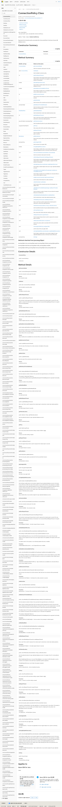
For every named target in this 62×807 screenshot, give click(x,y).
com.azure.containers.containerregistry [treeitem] (6, 531)
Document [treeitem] (5, 35)
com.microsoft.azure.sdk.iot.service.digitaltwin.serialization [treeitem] (8, 419)
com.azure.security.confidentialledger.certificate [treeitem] (7, 573)
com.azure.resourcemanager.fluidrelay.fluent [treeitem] (7, 602)
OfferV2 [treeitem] (4, 100)
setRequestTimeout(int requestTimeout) (41, 214)
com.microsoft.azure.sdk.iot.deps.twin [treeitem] (8, 449)
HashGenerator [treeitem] (6, 58)
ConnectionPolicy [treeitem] (6, 16)
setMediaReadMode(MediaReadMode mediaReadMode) (44, 195)
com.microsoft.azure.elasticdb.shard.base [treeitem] (8, 727)
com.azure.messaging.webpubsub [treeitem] (8, 528)
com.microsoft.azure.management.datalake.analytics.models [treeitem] (8, 767)
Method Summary (22, 24)
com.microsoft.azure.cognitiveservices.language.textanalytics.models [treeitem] (7, 655)
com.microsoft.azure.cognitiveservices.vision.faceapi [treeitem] (8, 701)
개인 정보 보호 (23, 806)
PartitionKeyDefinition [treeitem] (7, 106)
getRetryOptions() (37, 136)
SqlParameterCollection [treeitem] (7, 160)
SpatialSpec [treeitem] (5, 153)
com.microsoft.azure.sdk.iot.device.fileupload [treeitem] (7, 360)
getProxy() (35, 125)
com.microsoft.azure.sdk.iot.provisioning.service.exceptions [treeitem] (8, 475)
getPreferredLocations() (38, 121)
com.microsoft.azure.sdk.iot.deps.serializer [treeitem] (8, 446)
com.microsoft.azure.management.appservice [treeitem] (7, 755)
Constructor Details (23, 26)
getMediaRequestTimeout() (39, 115)
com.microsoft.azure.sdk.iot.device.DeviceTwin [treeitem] (7, 330)
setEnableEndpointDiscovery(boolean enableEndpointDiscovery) (45, 164)
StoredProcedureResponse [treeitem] (8, 167)
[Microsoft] (2, 1)
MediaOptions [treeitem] (6, 88)
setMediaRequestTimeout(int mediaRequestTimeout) (43, 199)
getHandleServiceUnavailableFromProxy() (41, 88)
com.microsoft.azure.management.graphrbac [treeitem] (6, 280)
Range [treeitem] (4, 131)
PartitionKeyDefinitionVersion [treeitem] (8, 108)
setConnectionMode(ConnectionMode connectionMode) (44, 152)
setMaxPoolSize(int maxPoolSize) (40, 182)
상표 (45, 806)
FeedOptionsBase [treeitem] (6, 53)
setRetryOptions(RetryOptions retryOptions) (42, 220)
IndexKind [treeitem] (5, 69)
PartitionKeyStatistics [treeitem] (7, 117)
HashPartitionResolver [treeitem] (7, 62)
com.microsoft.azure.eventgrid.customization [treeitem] (8, 195)
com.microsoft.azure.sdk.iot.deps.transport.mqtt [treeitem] (8, 442)
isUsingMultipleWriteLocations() (39, 146)
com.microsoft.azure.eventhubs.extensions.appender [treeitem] (8, 485)
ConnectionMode (22, 66)
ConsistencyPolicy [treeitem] (6, 21)
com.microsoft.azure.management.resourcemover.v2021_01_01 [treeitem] (7, 495)
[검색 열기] (56, 2)
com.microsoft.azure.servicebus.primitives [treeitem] (8, 247)
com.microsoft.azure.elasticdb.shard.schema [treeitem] (8, 745)
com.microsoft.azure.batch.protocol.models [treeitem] (7, 322)
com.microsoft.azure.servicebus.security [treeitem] (8, 255)
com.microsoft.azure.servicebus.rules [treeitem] (8, 251)
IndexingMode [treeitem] (6, 73)
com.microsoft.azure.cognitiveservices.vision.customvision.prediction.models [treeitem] (8, 687)
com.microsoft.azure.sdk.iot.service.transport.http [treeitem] (7, 408)
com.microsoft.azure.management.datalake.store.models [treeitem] (7, 776)
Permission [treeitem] (5, 124)
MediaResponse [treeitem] (6, 93)
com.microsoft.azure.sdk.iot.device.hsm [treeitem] (7, 363)
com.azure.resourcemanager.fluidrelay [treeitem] (7, 606)
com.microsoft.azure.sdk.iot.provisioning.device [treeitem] (7, 461)
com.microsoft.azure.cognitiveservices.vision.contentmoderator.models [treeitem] (7, 676)
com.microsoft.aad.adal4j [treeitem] (7, 621)
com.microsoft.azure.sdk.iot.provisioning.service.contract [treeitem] (7, 472)
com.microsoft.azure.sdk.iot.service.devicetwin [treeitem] (7, 397)
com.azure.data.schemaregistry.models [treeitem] (8, 504)
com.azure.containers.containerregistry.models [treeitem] (7, 534)
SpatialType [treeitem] (5, 155)
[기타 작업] (59, 9)
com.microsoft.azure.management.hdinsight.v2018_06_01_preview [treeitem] (6, 299)
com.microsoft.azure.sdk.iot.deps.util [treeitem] (8, 453)
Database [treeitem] (5, 25)
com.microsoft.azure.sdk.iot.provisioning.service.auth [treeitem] (7, 464)
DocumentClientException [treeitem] (8, 40)
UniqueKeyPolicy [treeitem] (6, 180)
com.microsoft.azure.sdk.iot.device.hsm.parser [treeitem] (7, 378)
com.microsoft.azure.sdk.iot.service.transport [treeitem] (7, 427)
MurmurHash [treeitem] (5, 95)
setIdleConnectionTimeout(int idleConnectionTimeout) (44, 177)
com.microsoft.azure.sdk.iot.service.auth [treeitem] (7, 389)
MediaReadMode (22, 110)
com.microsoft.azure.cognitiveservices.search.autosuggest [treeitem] (7, 660)
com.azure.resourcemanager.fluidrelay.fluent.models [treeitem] (7, 614)
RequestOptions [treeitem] (6, 140)
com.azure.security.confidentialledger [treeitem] (6, 576)
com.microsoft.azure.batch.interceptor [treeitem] (7, 318)
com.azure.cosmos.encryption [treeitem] (8, 551)
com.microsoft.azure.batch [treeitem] (7, 315)
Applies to (21, 29)
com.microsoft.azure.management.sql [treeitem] (6, 229)
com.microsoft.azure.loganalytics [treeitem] (8, 752)
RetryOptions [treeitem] (5, 147)
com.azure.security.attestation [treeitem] (8, 537)
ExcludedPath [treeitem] (5, 49)
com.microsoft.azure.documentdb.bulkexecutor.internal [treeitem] (8, 191)
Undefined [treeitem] (5, 176)
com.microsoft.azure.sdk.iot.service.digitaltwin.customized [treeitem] (8, 393)
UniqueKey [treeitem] (5, 178)
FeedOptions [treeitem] (5, 51)
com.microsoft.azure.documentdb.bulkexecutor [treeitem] (8, 188)
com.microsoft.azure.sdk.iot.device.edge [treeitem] (7, 343)
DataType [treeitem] (5, 23)
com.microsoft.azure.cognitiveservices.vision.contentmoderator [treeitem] (6, 671)
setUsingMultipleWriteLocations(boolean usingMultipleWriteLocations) (47, 231)
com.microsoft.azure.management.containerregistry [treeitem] (8, 218)
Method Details (22, 27)
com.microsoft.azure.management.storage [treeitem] (6, 232)
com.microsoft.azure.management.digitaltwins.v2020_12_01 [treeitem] (7, 490)
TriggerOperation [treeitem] (6, 171)
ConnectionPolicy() (22, 53)
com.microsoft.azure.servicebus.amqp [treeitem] (8, 240)
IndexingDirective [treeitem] (6, 71)
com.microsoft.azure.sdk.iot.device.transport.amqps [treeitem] (7, 333)
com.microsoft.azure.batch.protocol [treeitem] (7, 326)
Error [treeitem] (4, 47)
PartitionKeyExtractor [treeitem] (7, 111)
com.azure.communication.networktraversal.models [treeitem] (7, 544)
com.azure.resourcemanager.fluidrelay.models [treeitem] (7, 610)
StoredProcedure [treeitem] (6, 164)
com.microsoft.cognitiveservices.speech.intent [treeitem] (8, 795)
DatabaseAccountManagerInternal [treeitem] (9, 33)
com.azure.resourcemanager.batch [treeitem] (7, 558)
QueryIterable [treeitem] (6, 129)
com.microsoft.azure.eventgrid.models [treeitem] (8, 201)
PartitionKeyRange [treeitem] (6, 113)
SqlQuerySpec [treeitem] (6, 162)
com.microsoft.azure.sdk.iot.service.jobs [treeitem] (7, 412)
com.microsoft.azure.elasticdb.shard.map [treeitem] (8, 730)
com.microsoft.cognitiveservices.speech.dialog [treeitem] (8, 792)
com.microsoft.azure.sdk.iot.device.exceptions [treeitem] (7, 356)
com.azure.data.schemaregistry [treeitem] (8, 507)
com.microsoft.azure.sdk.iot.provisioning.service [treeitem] (7, 479)
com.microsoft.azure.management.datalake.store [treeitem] (7, 772)
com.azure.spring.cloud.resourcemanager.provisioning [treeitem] (8, 599)
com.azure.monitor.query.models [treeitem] (8, 499)
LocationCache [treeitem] (6, 80)
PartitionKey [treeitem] (5, 104)
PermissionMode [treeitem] (6, 126)
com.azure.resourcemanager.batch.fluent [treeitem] (7, 561)
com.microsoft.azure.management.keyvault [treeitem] (6, 283)
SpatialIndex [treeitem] (5, 151)
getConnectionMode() (38, 66)
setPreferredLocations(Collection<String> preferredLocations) (45, 205)
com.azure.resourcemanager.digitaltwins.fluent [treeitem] (7, 588)
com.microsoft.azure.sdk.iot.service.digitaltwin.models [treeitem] (7, 416)
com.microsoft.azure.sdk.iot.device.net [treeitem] (7, 375)
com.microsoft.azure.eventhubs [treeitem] (8, 482)
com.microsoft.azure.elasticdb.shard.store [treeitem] (8, 749)
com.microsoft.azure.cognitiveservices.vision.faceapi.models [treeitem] (8, 706)
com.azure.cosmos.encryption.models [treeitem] (8, 554)
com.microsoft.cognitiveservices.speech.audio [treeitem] (8, 788)
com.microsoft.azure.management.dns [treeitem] (6, 287)
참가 (18, 806)
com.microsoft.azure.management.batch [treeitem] (6, 214)
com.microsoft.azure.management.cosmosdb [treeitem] (6, 295)
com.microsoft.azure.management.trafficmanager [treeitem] (7, 236)
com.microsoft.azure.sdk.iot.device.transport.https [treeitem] (7, 367)
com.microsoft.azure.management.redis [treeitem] (6, 265)
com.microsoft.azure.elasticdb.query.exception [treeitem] (8, 715)
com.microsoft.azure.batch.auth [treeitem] (8, 313)
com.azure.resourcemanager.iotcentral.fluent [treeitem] (7, 510)
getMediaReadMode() (38, 110)
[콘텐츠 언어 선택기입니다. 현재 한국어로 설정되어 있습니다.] (3, 803)
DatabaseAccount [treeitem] (6, 27)
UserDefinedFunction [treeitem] (7, 185)
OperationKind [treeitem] (6, 102)
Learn (20, 9)
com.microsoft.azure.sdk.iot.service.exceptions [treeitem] (7, 404)
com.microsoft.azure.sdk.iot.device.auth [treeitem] (7, 337)
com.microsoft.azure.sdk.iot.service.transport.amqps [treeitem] (7, 386)
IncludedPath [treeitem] (5, 65)
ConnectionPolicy (24, 70)
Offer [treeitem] (4, 97)
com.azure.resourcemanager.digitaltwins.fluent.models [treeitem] (7, 591)
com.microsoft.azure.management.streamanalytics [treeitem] (7, 780)
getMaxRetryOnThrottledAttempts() (40, 104)
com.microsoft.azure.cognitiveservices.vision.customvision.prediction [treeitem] (6, 681)
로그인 (59, 1)
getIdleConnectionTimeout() (39, 94)
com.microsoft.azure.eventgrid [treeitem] (8, 198)
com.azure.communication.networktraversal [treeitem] (7, 548)
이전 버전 (9, 806)
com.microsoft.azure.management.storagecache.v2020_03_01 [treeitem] (7, 310)
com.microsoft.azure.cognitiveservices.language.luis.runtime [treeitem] (8, 639)
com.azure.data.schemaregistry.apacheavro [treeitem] (8, 580)
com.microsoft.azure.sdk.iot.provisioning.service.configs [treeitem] (7, 468)
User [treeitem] (4, 182)
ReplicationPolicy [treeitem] (6, 138)
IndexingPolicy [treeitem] (6, 76)
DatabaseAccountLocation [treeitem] (8, 29)
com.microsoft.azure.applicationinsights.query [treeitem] (7, 624)
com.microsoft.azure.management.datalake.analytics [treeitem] (8, 763)
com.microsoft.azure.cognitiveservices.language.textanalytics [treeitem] (7, 650)
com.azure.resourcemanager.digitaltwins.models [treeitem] (7, 595)
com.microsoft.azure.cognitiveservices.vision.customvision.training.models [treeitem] (7, 697)
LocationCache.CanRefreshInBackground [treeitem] (8, 83)
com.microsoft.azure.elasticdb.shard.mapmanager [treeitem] (8, 734)
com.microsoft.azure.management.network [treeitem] (6, 272)
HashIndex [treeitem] (5, 60)
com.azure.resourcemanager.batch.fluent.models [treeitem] (7, 569)
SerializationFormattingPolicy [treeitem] (8, 149)
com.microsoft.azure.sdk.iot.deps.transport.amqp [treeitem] (8, 431)
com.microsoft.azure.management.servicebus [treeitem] (7, 261)
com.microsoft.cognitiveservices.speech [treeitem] (8, 784)
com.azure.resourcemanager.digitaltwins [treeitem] (7, 584)
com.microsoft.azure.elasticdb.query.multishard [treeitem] (8, 723)
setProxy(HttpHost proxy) (38, 210)
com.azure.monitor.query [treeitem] (7, 501)
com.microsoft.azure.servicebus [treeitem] (8, 258)
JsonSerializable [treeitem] (6, 78)
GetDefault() (36, 70)
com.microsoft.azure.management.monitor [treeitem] (6, 225)
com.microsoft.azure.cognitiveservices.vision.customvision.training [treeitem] (6, 692)
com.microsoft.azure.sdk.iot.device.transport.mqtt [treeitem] (7, 371)
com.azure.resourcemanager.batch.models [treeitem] (7, 565)
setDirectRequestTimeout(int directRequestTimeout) (43, 157)
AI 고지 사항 (3, 806)
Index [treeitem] (4, 67)
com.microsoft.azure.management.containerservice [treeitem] (8, 221)
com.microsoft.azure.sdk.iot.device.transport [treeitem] (7, 382)
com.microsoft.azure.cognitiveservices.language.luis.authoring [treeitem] (8, 629)
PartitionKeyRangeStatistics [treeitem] (8, 115)
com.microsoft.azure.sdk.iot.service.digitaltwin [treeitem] (7, 401)
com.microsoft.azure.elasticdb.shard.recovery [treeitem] (8, 742)
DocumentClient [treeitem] (6, 38)
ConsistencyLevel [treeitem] (6, 18)
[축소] (15, 8)
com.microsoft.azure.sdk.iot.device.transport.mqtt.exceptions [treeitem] (8, 347)
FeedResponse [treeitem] (6, 56)
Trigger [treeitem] (4, 169)
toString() (35, 237)
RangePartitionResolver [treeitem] (7, 135)
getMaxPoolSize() (37, 100)
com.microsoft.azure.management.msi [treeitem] (6, 276)
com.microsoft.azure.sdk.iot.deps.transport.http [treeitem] (8, 438)
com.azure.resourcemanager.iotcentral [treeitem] (7, 514)
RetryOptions (21, 136)
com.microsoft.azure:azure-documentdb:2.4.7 (33, 18)
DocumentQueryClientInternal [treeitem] (9, 44)
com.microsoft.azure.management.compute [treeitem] (6, 759)
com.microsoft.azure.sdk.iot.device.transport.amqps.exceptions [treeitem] (7, 352)
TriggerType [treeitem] (5, 173)
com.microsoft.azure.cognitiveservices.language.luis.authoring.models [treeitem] (8, 634)
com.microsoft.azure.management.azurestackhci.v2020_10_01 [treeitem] (7, 206)
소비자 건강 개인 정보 (32, 806)
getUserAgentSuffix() (37, 142)
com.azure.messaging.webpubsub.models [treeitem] (8, 525)
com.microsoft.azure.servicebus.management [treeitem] (8, 244)
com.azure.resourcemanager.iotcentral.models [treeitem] (7, 517)
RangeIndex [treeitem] (5, 133)
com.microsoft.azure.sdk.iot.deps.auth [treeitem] (8, 434)
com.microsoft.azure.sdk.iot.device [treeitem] (8, 340)
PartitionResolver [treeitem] (6, 122)
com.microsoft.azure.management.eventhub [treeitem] (6, 210)
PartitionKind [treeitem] (5, 120)
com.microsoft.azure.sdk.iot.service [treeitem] (7, 423)
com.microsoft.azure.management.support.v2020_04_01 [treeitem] (6, 305)
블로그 (13, 806)
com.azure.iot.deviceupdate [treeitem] (7, 617)
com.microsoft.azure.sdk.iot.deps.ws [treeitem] (8, 457)
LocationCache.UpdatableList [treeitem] (8, 86)
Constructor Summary (23, 22)
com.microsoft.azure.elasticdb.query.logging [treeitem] (8, 719)
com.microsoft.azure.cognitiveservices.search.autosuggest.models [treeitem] (7, 666)
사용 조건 (41, 806)
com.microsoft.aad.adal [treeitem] (6, 619)
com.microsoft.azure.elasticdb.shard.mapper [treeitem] (8, 738)
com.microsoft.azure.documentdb (32, 9)
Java (23, 9)
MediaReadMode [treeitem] (6, 91)
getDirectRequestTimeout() (39, 75)
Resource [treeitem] (5, 142)
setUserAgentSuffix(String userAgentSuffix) (42, 226)
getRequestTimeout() (37, 130)
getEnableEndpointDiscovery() (39, 82)
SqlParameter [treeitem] (5, 158)
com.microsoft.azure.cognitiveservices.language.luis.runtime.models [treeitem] (8, 645)
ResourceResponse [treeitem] (6, 144)
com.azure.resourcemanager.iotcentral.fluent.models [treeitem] (7, 521)
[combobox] (8, 11)
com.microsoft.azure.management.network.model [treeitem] (7, 268)
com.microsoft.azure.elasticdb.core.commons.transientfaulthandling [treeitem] (8, 711)
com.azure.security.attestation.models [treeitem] (8, 540)
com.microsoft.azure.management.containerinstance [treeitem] (8, 291)
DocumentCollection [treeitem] (7, 42)
